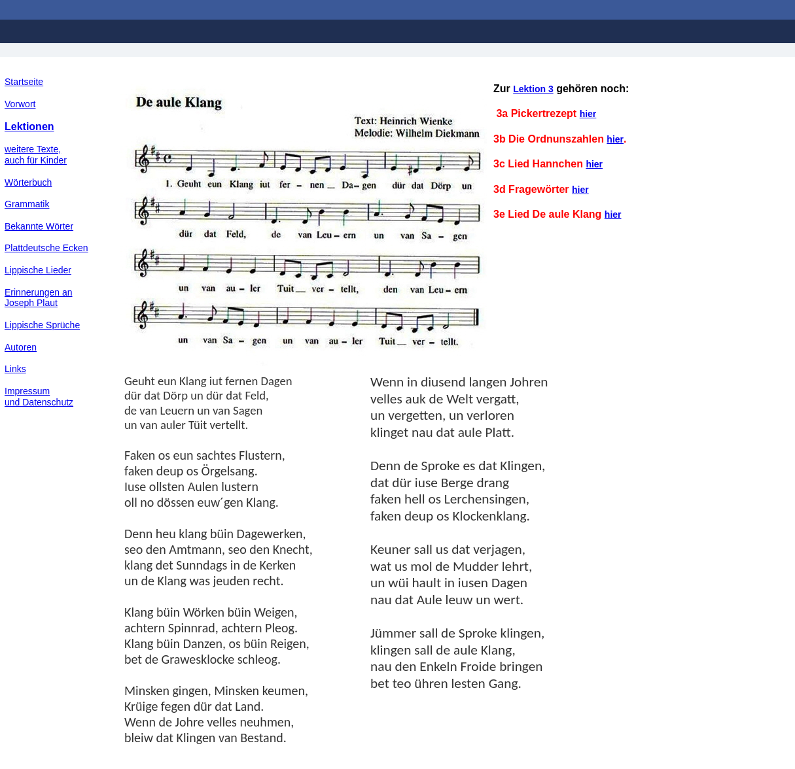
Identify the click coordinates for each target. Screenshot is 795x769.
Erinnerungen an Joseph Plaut (39, 298)
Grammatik (27, 204)
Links (15, 369)
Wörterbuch (28, 182)
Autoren (21, 347)
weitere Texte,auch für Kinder (36, 154)
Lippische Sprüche (42, 325)
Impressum (27, 391)
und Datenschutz (39, 402)
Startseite (24, 82)
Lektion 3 (533, 89)
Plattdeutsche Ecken (46, 248)
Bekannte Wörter (39, 226)
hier (588, 114)
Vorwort (20, 104)
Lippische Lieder (38, 270)
